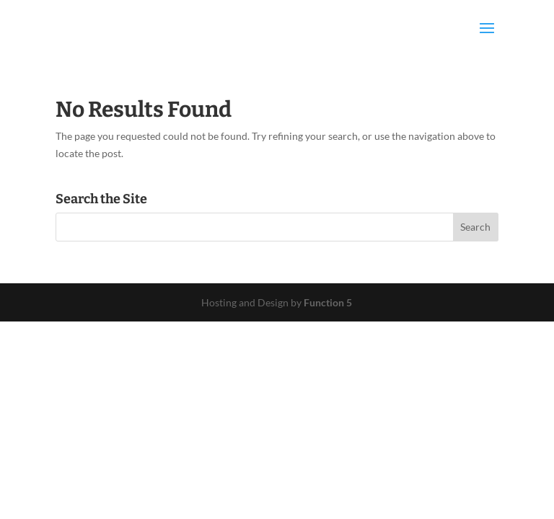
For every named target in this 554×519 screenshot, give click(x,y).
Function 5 (328, 302)
